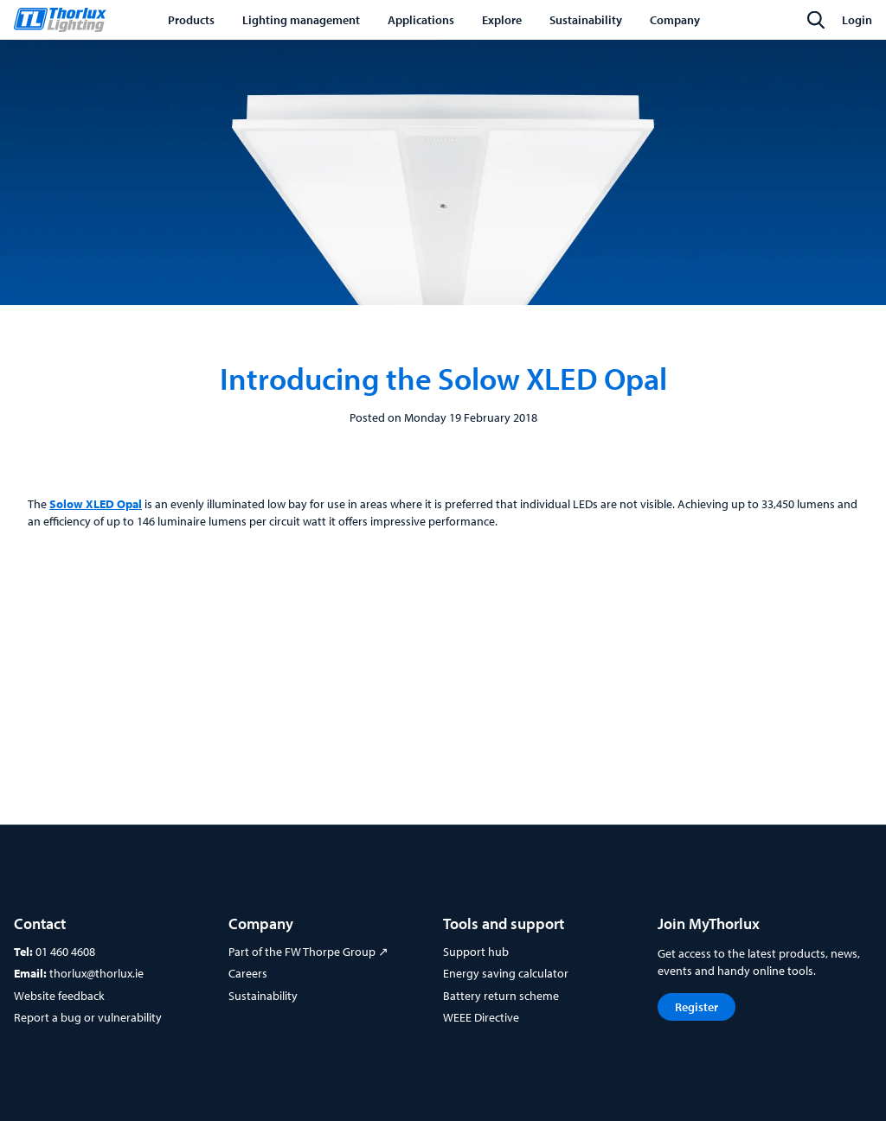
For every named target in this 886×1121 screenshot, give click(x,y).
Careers (247, 973)
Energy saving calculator (505, 973)
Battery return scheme (501, 995)
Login (857, 20)
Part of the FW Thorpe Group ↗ (308, 951)
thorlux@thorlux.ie (96, 973)
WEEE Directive (481, 1017)
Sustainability (263, 995)
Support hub (476, 951)
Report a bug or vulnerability (88, 1017)
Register (696, 1007)
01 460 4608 (65, 951)
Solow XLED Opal (95, 504)
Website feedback (59, 995)
